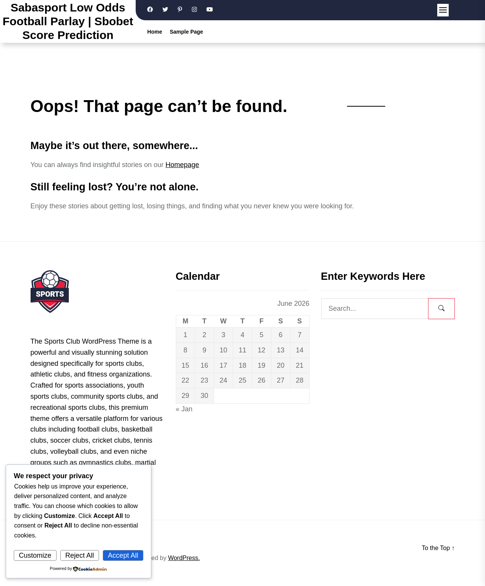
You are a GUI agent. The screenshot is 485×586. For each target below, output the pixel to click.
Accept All (123, 555)
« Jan (184, 409)
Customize (35, 555)
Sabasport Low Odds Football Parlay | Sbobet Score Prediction (68, 21)
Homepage (182, 165)
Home (154, 31)
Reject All (79, 555)
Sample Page (186, 31)
